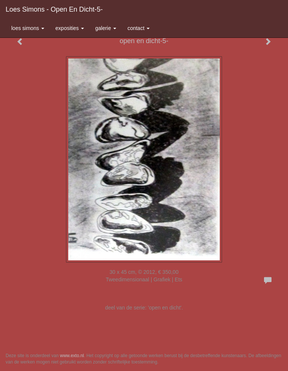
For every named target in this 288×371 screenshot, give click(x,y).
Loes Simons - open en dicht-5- (54, 9)
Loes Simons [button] (27, 28)
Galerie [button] (105, 28)
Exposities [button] (70, 28)
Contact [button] (139, 28)
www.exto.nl (72, 355)
